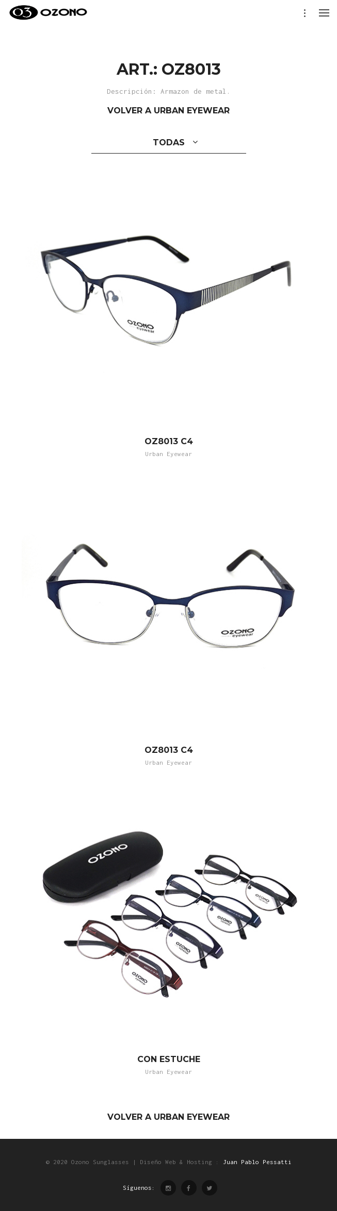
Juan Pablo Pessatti (257, 1161)
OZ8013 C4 (169, 441)
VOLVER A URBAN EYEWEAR (168, 110)
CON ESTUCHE (168, 1059)
